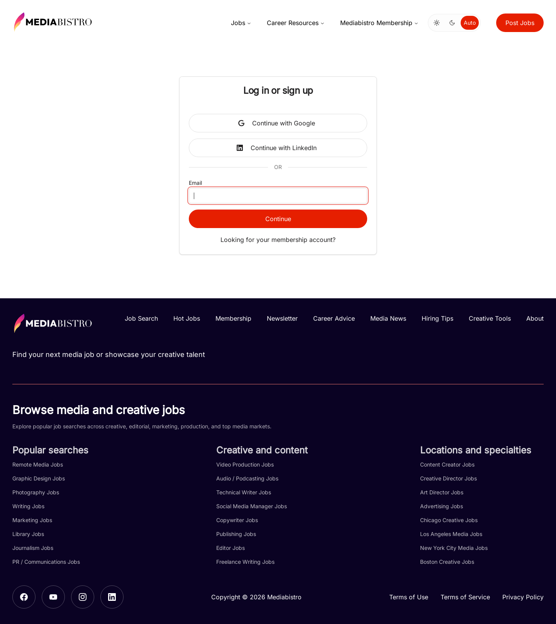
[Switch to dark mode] (452, 23)
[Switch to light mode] (437, 23)
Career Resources (296, 23)
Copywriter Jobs (237, 520)
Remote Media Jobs (37, 464)
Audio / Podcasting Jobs (247, 478)
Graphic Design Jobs (38, 478)
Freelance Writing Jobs (245, 561)
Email (195, 182)
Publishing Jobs (236, 534)
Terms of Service (465, 597)
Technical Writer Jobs (243, 492)
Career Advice (334, 318)
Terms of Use (408, 597)
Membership (233, 318)
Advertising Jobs (441, 506)
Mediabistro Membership (379, 23)
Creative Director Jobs (448, 478)
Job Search (141, 318)
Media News (388, 318)
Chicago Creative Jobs (449, 520)
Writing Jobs (28, 506)
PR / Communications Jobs (46, 561)
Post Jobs (519, 23)
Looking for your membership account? (278, 240)
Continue (278, 219)
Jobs (241, 23)
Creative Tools (490, 318)
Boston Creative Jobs (447, 561)
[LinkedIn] (112, 597)
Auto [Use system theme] (470, 22)
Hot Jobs (186, 318)
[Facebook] (24, 597)
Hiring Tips (437, 318)
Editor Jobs (230, 548)
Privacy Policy (523, 597)
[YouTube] (53, 597)
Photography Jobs (35, 492)
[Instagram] (82, 597)
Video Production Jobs (245, 464)
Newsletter (282, 318)
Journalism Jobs (32, 548)
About (535, 318)
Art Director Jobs (441, 492)
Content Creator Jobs (447, 464)
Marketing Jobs (32, 520)
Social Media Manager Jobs (251, 506)
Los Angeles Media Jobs (451, 534)
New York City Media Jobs (454, 548)
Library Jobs (28, 534)
